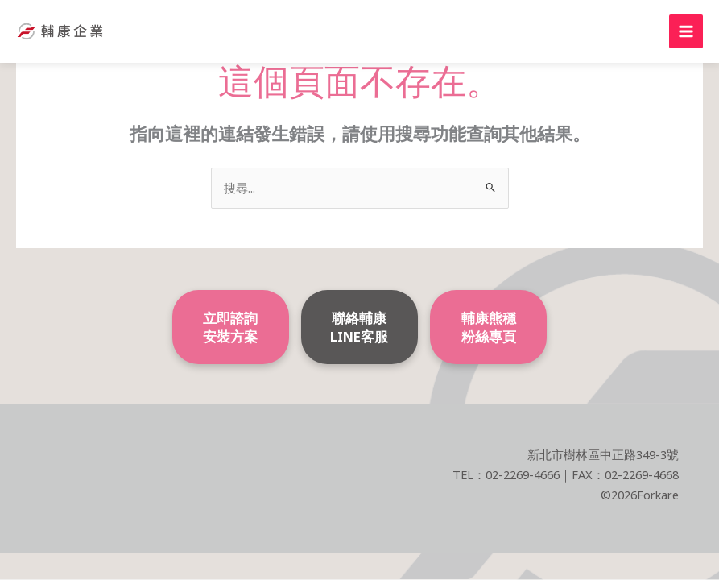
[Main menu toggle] (686, 31)
